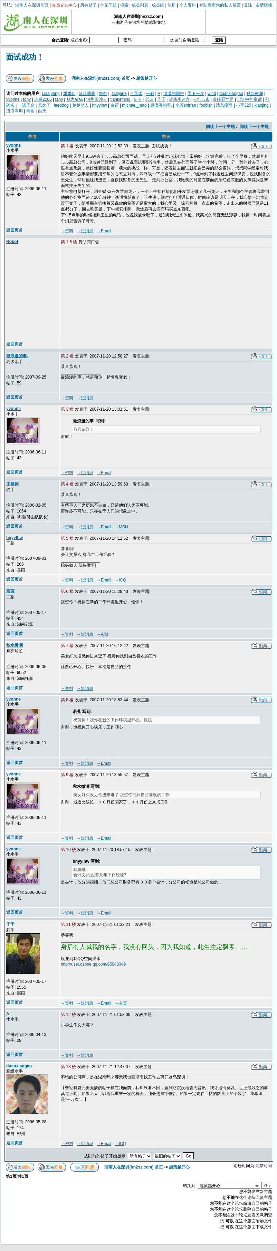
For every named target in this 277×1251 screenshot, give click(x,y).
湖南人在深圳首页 (31, 5)
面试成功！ (25, 57)
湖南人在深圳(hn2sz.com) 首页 (100, 78)
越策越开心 (146, 78)
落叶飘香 (87, 93)
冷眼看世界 (223, 99)
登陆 (248, 5)
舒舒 (103, 93)
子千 (161, 99)
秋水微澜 (255, 93)
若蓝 (149, 99)
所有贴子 (88, 5)
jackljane (119, 93)
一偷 (150, 93)
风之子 (44, 105)
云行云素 (201, 99)
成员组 (158, 5)
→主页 (121, 1003)
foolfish (205, 105)
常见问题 (108, 5)
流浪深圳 (14, 111)
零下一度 (196, 93)
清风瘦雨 (224, 105)
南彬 (30, 111)
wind (212, 93)
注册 (172, 5)
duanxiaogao (231, 93)
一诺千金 (26, 105)
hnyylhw (99, 105)
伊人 (138, 99)
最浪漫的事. (161, 105)
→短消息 (85, 230)
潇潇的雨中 (173, 93)
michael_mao (134, 105)
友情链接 (264, 5)
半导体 (136, 93)
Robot (12, 241)
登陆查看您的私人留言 (220, 5)
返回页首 (14, 230)
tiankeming (121, 99)
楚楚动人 (80, 105)
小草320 (243, 105)
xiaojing (262, 105)
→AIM (102, 634)
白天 (42, 111)
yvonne (13, 99)
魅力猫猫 (74, 99)
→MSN (121, 527)
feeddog (61, 105)
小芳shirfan (185, 105)
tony (27, 99)
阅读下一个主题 (254, 126)
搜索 (124, 5)
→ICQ (120, 580)
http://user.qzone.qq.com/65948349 (93, 964)
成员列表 (140, 5)
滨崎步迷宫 (179, 99)
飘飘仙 (69, 93)
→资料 (67, 230)
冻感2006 (43, 99)
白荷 (115, 105)
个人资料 (187, 5)
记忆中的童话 (249, 99)
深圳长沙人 (96, 99)
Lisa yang (50, 93)
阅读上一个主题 (220, 126)
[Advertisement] (113, 294)
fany (59, 99)
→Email (104, 230)
